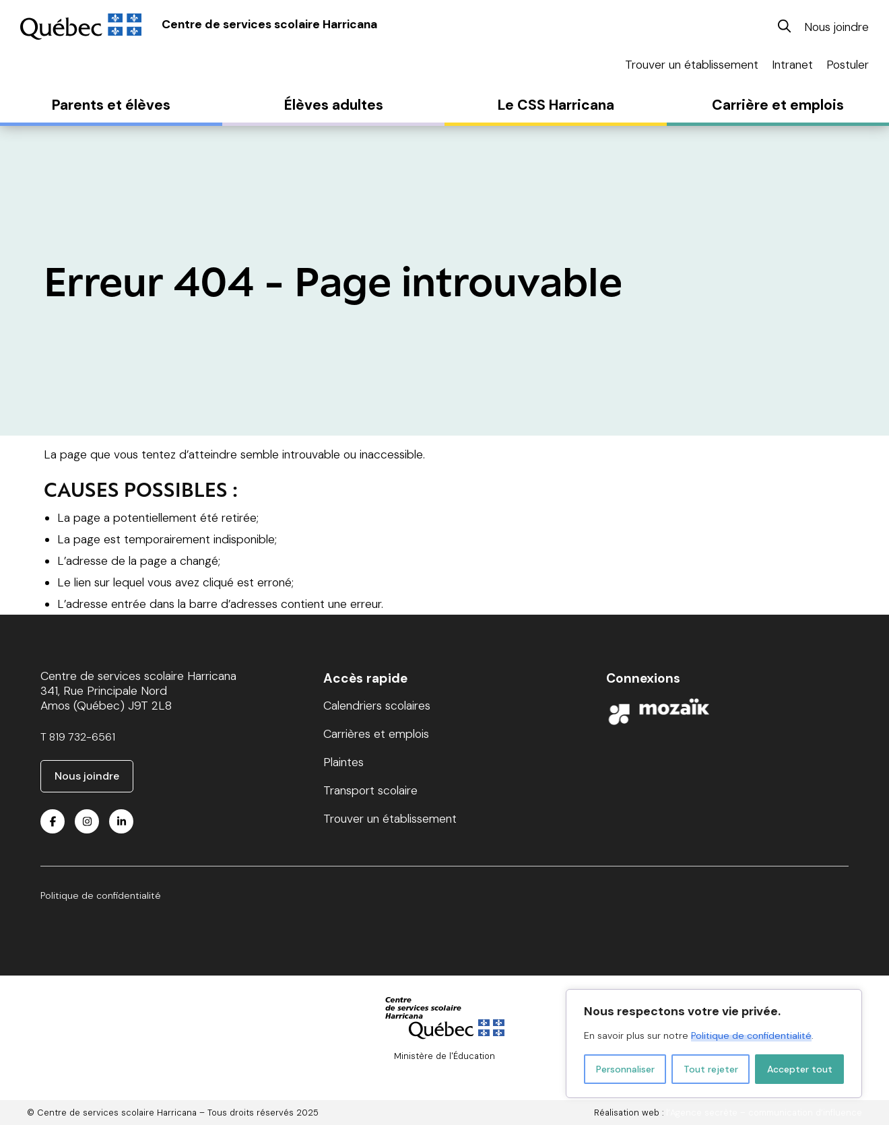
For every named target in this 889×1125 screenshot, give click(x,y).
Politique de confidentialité (751, 1035)
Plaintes (343, 762)
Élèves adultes (333, 105)
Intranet (792, 64)
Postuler (847, 64)
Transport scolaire (370, 790)
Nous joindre (836, 27)
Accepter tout (799, 1069)
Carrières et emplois (376, 733)
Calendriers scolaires (376, 705)
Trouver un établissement (691, 64)
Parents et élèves (111, 105)
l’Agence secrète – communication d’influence (764, 1112)
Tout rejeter (711, 1069)
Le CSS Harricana (556, 105)
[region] (714, 1043)
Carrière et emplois (778, 105)
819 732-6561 (82, 737)
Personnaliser (625, 1069)
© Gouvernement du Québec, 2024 (445, 1067)
